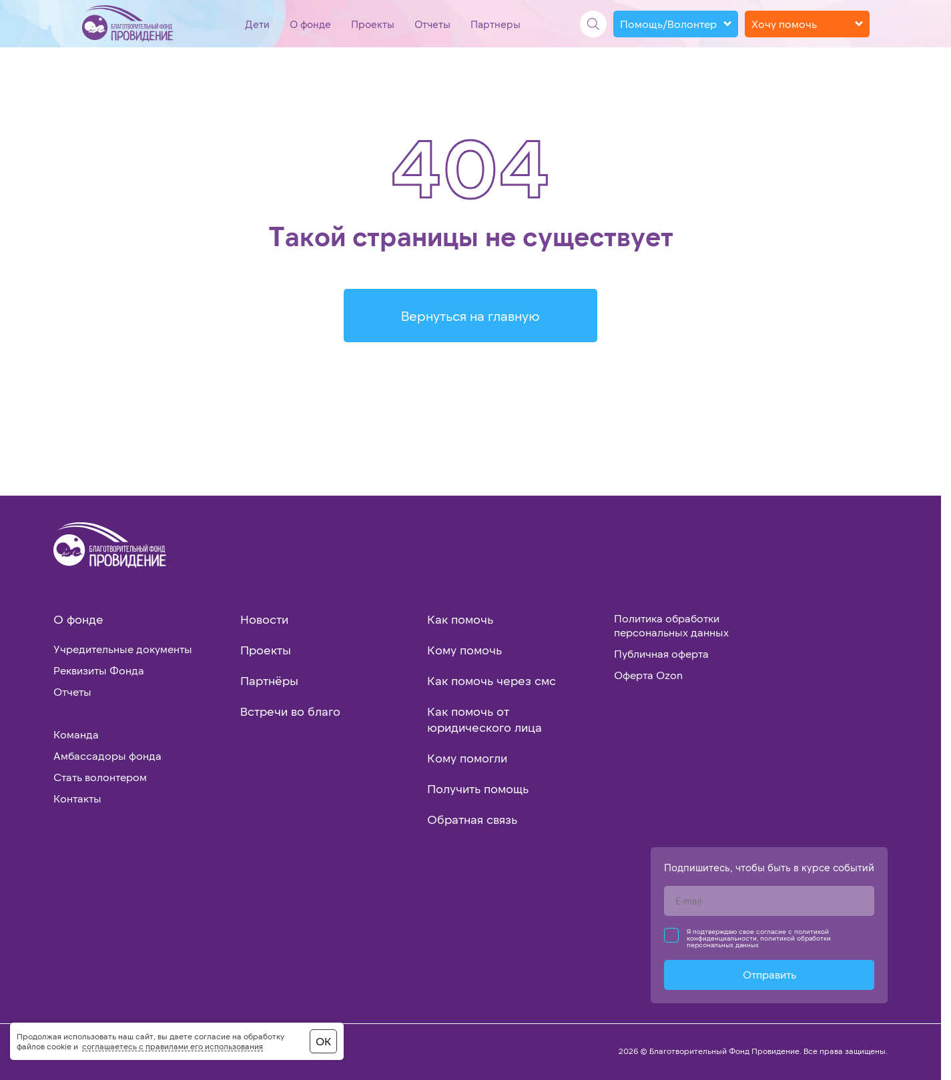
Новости (264, 619)
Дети (257, 24)
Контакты (77, 798)
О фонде (310, 24)
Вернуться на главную (470, 316)
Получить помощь (478, 788)
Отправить (769, 974)
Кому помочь (464, 649)
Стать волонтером (100, 776)
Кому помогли (467, 757)
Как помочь (460, 619)
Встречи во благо (290, 711)
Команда (76, 734)
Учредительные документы (122, 648)
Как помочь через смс (491, 680)
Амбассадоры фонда (107, 755)
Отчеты (432, 24)
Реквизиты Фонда (98, 670)
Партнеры (495, 24)
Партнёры (269, 680)
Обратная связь (472, 819)
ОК (323, 1041)
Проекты (372, 24)
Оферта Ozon (648, 674)
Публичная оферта (661, 653)
